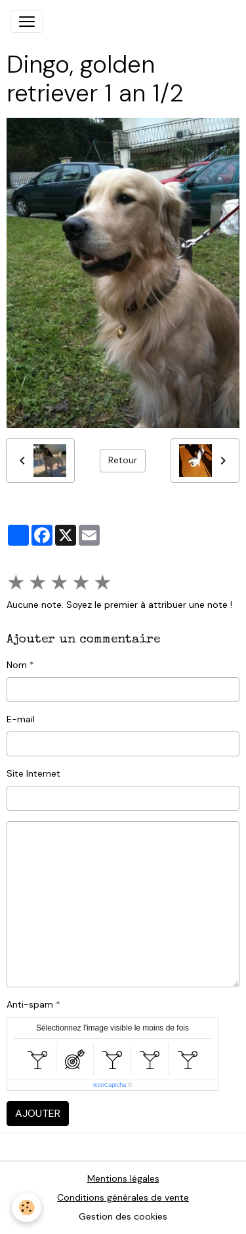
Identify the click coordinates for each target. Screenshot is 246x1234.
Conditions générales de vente (123, 1197)
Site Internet (33, 773)
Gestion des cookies (123, 1216)
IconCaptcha (110, 1085)
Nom (17, 665)
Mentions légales (123, 1178)
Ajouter (37, 1113)
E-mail (21, 719)
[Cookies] (26, 1207)
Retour (122, 460)
